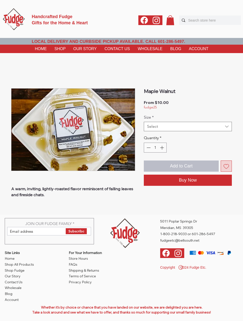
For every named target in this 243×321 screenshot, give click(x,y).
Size (149, 117)
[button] (170, 20)
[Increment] (162, 147)
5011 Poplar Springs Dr (178, 221)
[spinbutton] (155, 147)
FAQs (73, 264)
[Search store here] (209, 20)
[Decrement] (148, 147)
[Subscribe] (76, 231)
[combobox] (188, 126)
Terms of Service (82, 276)
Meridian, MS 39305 (176, 227)
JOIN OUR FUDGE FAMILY (48, 224)
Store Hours (78, 258)
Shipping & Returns (84, 270)
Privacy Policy (80, 282)
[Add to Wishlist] (226, 166)
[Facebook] (144, 20)
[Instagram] (156, 20)
